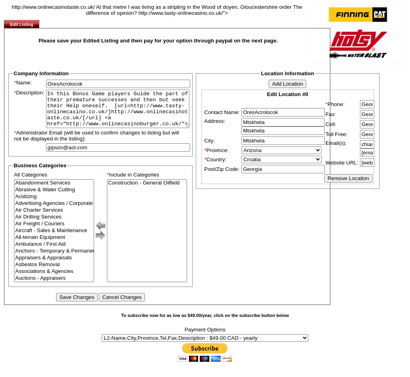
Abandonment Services (54, 190)
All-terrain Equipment (54, 244)
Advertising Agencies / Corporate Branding (54, 210)
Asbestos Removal (54, 272)
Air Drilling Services (54, 224)
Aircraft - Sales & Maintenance (54, 238)
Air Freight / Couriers (54, 231)
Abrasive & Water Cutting (54, 197)
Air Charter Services (54, 217)
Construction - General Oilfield (147, 190)
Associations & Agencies (54, 278)
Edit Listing (21, 24)
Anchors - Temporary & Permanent (54, 258)
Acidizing (54, 204)
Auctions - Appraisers (54, 285)
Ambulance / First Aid (54, 251)
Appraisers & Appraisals (54, 265)
